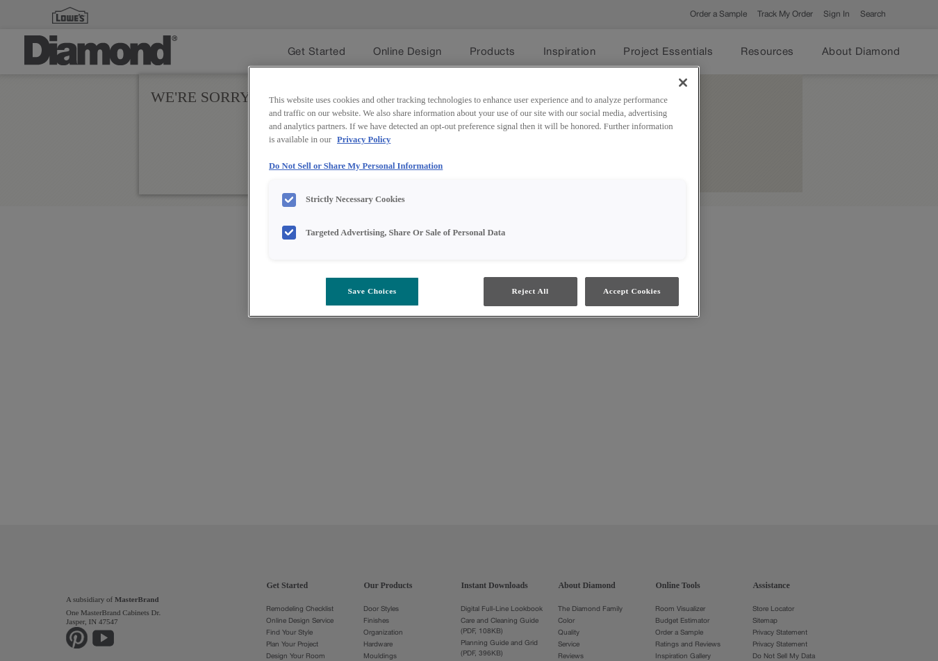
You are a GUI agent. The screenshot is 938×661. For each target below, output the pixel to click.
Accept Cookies (632, 291)
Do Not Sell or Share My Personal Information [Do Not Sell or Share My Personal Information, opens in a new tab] (356, 166)
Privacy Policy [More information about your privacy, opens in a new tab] (363, 139)
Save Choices (371, 291)
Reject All (529, 291)
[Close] (683, 82)
